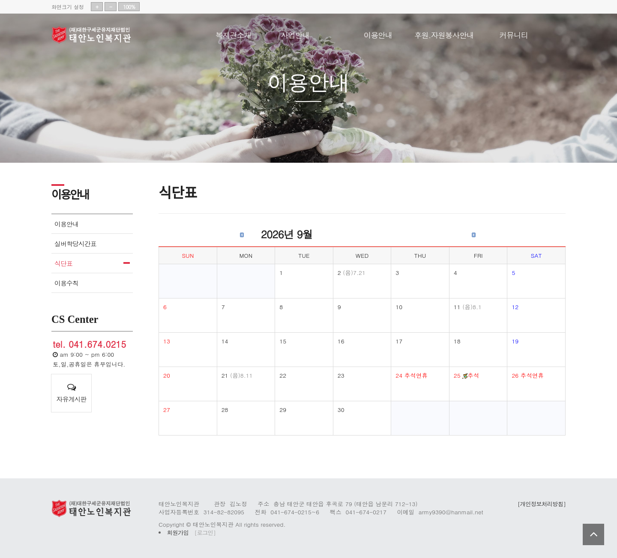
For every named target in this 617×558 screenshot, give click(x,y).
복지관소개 (233, 33)
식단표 (63, 263)
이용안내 (378, 33)
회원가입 (178, 532)
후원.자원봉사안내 (444, 33)
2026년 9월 (286, 234)
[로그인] (205, 532)
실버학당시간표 (75, 243)
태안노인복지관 (94, 35)
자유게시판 (71, 393)
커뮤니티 (514, 33)
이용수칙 (66, 282)
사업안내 (295, 33)
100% (129, 6)
